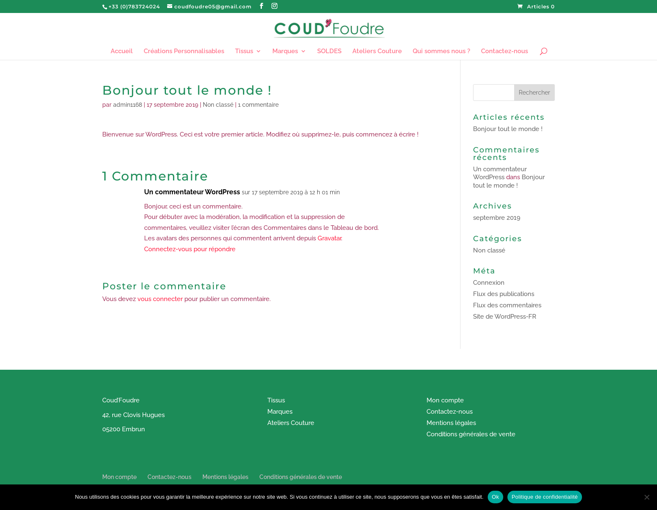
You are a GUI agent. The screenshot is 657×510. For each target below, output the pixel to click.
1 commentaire (258, 104)
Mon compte (445, 400)
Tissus (244, 51)
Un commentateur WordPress (192, 192)
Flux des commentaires (507, 305)
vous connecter (160, 299)
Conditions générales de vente (471, 434)
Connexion (488, 282)
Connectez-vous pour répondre (189, 249)
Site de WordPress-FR (504, 316)
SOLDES (329, 51)
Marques (285, 51)
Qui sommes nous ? (441, 51)
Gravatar (329, 238)
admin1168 (127, 104)
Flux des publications (503, 294)
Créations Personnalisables (184, 51)
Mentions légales (451, 423)
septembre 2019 (496, 218)
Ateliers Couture (377, 51)
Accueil (122, 51)
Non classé (218, 104)
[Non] (646, 497)
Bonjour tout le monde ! (508, 129)
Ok (495, 497)
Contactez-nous (504, 51)
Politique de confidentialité (545, 497)
